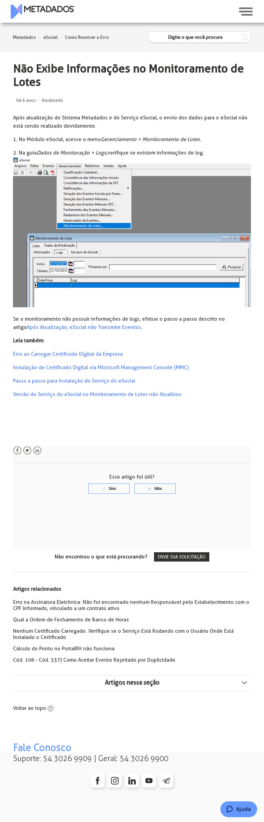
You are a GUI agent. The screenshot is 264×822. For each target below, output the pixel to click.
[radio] (109, 488)
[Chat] (238, 809)
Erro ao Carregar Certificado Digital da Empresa (68, 354)
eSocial (50, 37)
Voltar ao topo (33, 708)
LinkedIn (37, 450)
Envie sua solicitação (182, 556)
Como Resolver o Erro (87, 37)
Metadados (24, 37)
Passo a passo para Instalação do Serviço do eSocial (74, 381)
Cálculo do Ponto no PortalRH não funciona (63, 648)
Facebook (17, 450)
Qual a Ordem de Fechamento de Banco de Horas (71, 620)
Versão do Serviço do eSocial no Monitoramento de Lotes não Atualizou (97, 394)
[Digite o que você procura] (199, 37)
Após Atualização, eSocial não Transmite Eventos (84, 327)
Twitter (27, 450)
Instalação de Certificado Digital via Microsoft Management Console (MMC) (101, 367)
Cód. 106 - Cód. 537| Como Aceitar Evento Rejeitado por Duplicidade (94, 660)
